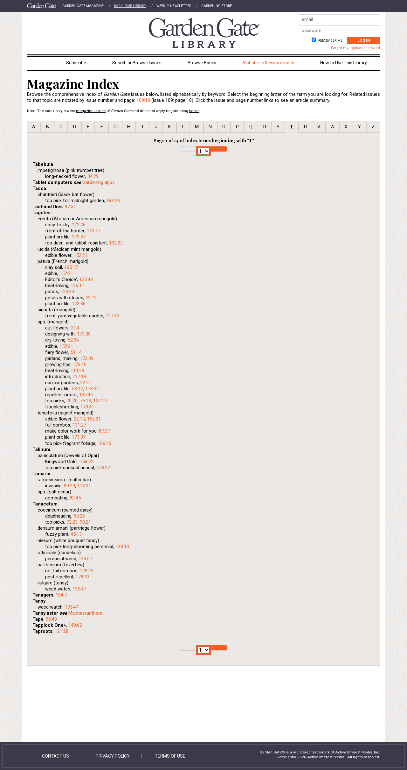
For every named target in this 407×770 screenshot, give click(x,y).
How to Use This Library (343, 62)
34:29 (93, 176)
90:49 (51, 619)
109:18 (143, 100)
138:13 (122, 546)
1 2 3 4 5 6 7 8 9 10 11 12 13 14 (203, 151)
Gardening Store (216, 6)
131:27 (79, 425)
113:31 (84, 486)
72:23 (72, 522)
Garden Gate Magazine (83, 6)
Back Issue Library (130, 6)
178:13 (86, 571)
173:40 (79, 364)
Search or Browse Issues (137, 62)
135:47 (79, 589)
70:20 (72, 401)
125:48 (86, 279)
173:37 (79, 237)
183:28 (113, 200)
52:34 (73, 340)
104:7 (61, 595)
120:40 (67, 291)
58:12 (77, 389)
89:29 (69, 486)
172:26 (79, 225)
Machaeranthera (85, 613)
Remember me (329, 41)
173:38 (84, 334)
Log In (363, 40)
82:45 (75, 498)
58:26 (79, 516)
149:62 (75, 625)
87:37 (104, 431)
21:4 (75, 328)
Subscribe (76, 62)
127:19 (79, 376)
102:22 (116, 243)
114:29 (77, 370)
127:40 (112, 316)
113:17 (93, 231)
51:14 (76, 352)
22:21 (85, 382)
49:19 (91, 297)
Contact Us (55, 756)
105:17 (71, 267)
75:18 (85, 401)
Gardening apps (98, 182)
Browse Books (202, 62)
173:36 (79, 304)
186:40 (104, 443)
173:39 (86, 358)
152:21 (80, 255)
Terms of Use (170, 756)
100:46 (86, 395)
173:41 (87, 407)
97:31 (70, 206)
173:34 (92, 389)
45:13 (76, 534)
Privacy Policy (113, 756)
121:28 (61, 631)
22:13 (79, 419)
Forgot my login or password (355, 48)
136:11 (77, 285)
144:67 (85, 559)
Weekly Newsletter (173, 6)
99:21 (85, 522)
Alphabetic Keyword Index (268, 62)
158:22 (86, 461)
